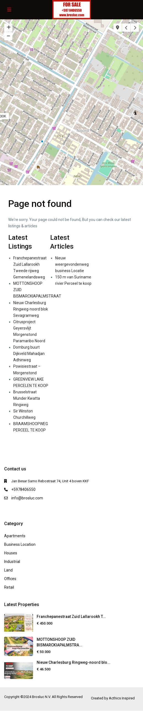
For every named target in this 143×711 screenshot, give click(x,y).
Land (8, 570)
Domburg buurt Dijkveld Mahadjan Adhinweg (29, 353)
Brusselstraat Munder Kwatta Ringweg (26, 398)
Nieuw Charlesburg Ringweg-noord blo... (73, 662)
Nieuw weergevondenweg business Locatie (72, 264)
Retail (9, 587)
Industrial (12, 561)
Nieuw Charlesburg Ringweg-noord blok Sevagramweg (30, 309)
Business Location (20, 544)
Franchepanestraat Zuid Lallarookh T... (71, 616)
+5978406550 (23, 489)
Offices (10, 578)
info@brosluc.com (27, 498)
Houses (10, 553)
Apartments (14, 536)
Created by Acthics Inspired (113, 698)
